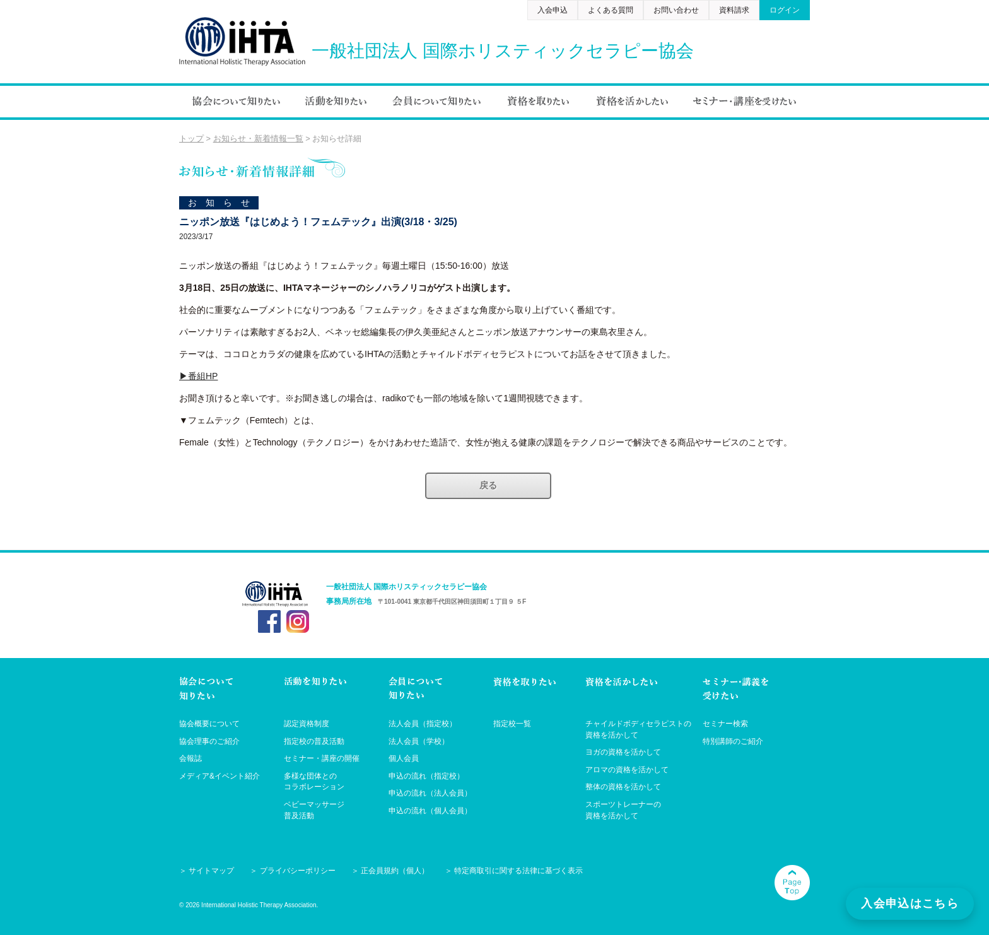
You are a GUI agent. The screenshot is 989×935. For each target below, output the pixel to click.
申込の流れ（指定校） (426, 776)
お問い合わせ (676, 10)
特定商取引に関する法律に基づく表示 (518, 870)
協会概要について (209, 723)
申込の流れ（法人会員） (430, 793)
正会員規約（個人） (395, 870)
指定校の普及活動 (314, 741)
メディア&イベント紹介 (219, 776)
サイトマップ (211, 870)
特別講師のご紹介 (733, 741)
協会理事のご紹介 (209, 741)
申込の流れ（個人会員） (430, 810)
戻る (488, 485)
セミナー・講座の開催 (322, 758)
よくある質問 (610, 10)
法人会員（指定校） (423, 723)
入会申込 (552, 10)
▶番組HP (198, 376)
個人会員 (404, 758)
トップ (191, 138)
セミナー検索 (725, 723)
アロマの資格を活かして (627, 769)
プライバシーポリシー (298, 870)
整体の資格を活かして (623, 786)
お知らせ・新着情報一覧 (258, 138)
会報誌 (190, 758)
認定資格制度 (306, 723)
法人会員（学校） (419, 741)
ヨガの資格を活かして (623, 752)
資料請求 (734, 10)
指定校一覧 (512, 723)
